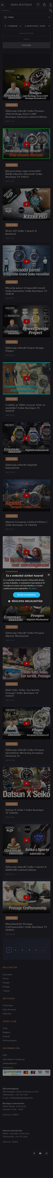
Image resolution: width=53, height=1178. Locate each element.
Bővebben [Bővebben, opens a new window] (33, 588)
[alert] (26, 589)
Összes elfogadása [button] (26, 595)
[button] (26, 601)
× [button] (48, 575)
